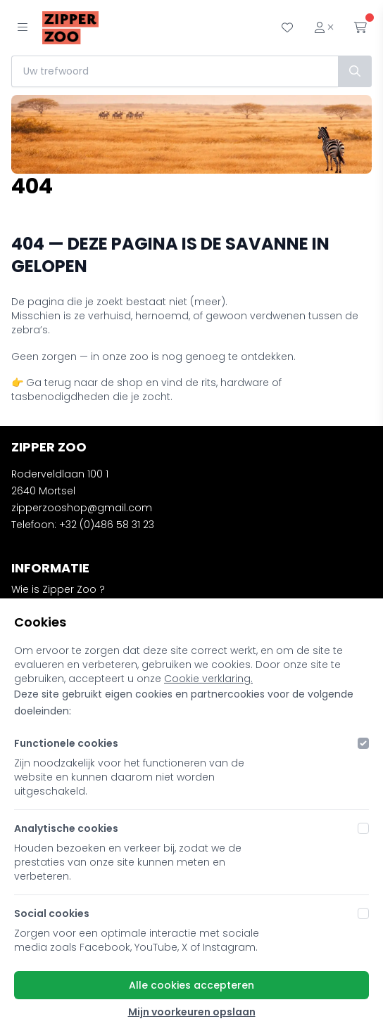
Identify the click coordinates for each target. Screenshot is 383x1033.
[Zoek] (355, 71)
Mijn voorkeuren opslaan (192, 1012)
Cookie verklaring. (208, 679)
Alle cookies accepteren (191, 985)
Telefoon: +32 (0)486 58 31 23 (82, 524)
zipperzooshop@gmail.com (81, 507)
